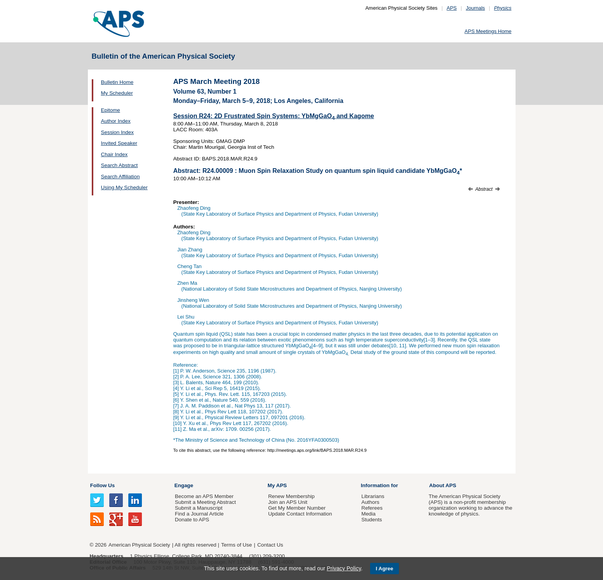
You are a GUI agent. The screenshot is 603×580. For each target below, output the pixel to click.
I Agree (384, 568)
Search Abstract (119, 165)
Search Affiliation (120, 176)
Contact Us (270, 545)
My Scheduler (117, 93)
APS (452, 8)
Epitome (110, 110)
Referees (372, 508)
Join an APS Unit (288, 502)
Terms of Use (236, 545)
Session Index (117, 132)
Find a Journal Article (199, 514)
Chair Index (114, 154)
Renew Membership (291, 496)
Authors (370, 502)
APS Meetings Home (488, 31)
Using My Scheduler (124, 187)
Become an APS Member (204, 496)
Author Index (116, 121)
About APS (442, 485)
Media (368, 514)
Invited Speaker (119, 143)
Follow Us (102, 485)
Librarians (372, 496)
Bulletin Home (117, 82)
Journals (475, 8)
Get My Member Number (297, 508)
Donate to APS (192, 520)
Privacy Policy (344, 568)
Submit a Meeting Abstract (205, 502)
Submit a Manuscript (198, 508)
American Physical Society (139, 545)
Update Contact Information (300, 514)
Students (371, 520)
